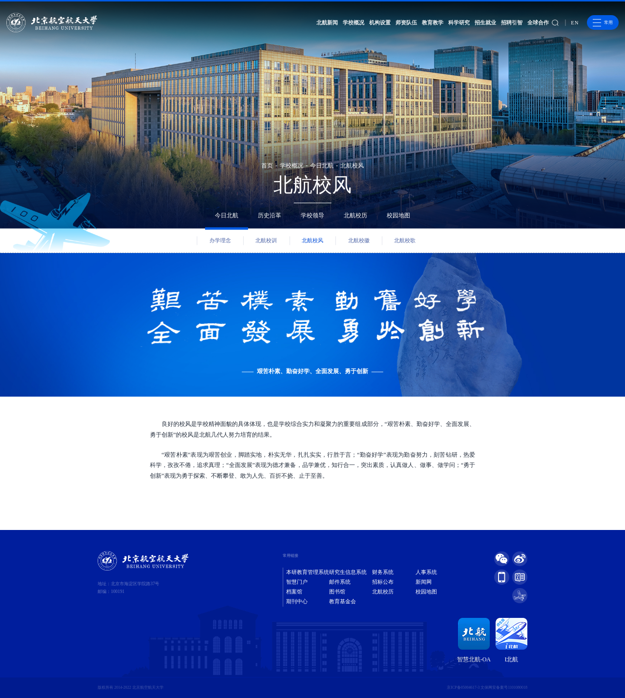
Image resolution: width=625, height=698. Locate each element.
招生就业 (485, 22)
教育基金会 (342, 601)
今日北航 (321, 165)
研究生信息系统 (348, 572)
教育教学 (432, 22)
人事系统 (426, 572)
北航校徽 (359, 240)
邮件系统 (340, 582)
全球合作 (538, 22)
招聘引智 (511, 22)
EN (575, 22)
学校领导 (312, 215)
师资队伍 (406, 22)
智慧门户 (297, 582)
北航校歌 (405, 240)
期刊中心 (297, 601)
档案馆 (294, 591)
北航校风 (352, 165)
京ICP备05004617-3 (463, 687)
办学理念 (220, 240)
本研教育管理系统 (307, 572)
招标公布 (383, 582)
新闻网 (424, 582)
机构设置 (380, 22)
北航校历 (355, 215)
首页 (267, 165)
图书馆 (337, 591)
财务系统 (383, 572)
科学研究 (459, 22)
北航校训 (266, 240)
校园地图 (398, 215)
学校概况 (353, 22)
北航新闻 (327, 22)
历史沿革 (269, 215)
